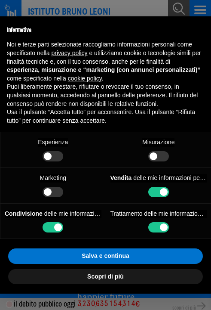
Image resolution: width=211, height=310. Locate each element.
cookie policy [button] (85, 78)
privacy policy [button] (70, 53)
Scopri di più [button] (105, 276)
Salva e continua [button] (105, 255)
